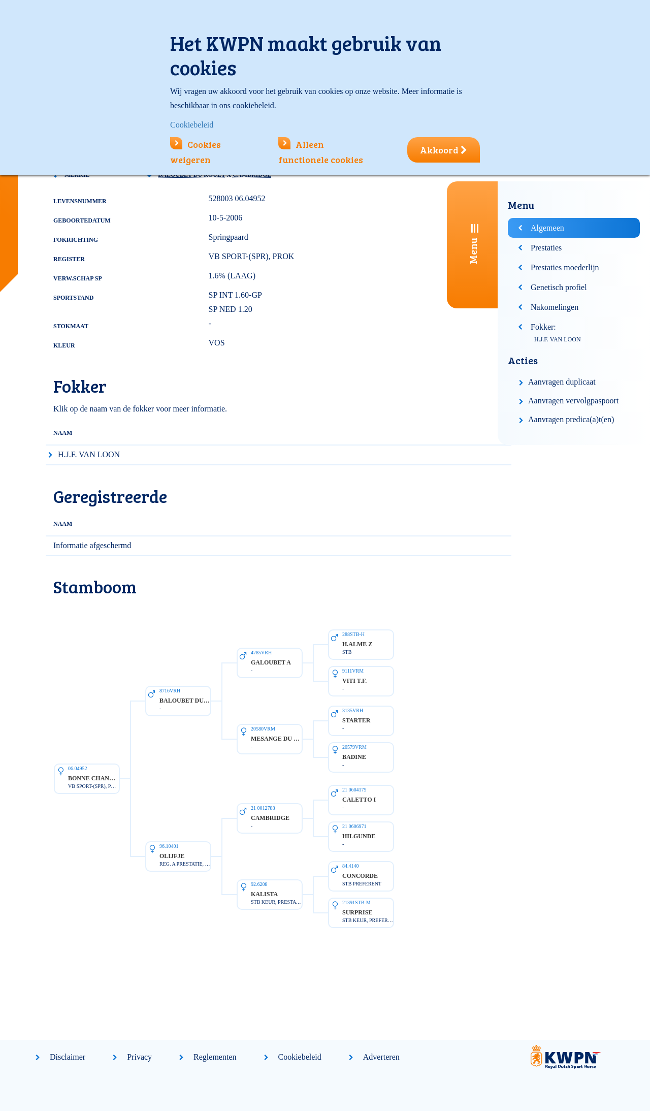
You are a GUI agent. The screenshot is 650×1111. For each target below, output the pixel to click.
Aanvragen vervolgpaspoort (573, 400)
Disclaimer (67, 1057)
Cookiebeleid (299, 1057)
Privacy (139, 1057)
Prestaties (546, 247)
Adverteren (381, 1057)
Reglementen (214, 1057)
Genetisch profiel (559, 287)
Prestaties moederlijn (565, 267)
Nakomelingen (554, 307)
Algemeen (547, 228)
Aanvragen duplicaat (562, 381)
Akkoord (443, 150)
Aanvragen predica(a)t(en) (571, 419)
